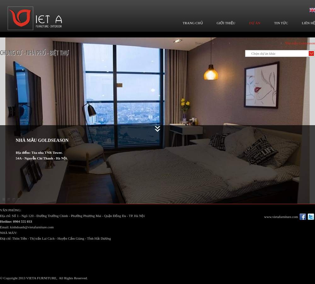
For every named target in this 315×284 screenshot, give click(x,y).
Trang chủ (202, 43)
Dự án (221, 43)
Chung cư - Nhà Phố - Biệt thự (255, 43)
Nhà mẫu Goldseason (300, 43)
